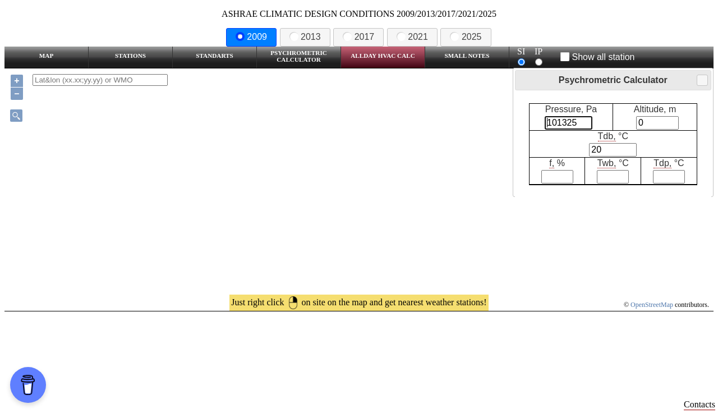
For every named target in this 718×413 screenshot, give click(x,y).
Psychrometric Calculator (298, 56)
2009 (251, 37)
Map (46, 55)
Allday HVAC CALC (383, 55)
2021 (412, 37)
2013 (305, 37)
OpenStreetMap (651, 305)
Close (702, 80)
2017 (358, 37)
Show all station (597, 57)
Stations (130, 55)
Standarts (214, 55)
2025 (465, 37)
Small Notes (467, 55)
